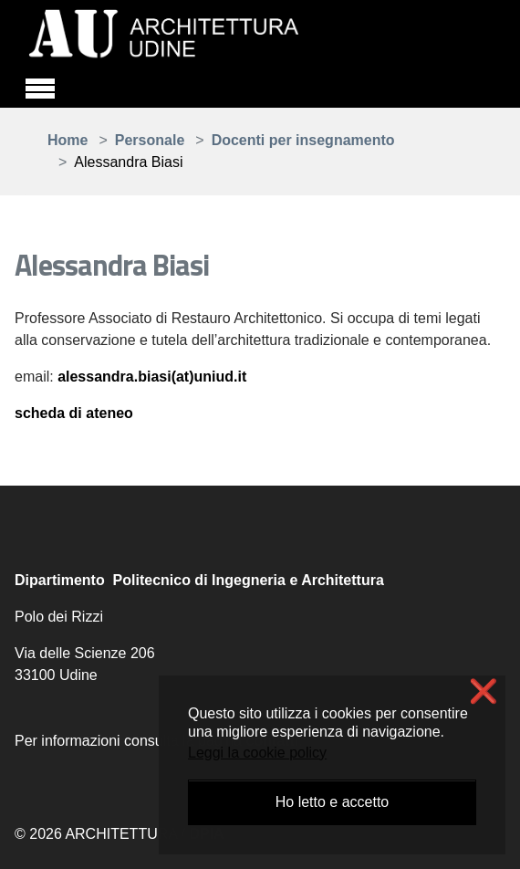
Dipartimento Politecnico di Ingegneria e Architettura (199, 580)
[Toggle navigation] (40, 85)
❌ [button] (483, 691)
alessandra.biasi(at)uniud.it (151, 376)
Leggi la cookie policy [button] (257, 752)
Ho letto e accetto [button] (333, 802)
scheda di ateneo (74, 413)
